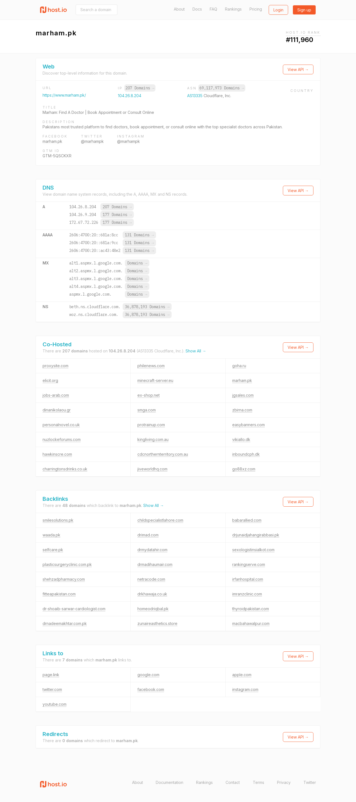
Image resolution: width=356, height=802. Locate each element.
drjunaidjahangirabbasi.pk (255, 535)
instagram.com (245, 689)
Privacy (284, 782)
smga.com (146, 410)
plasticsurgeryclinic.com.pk (67, 564)
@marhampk (92, 141)
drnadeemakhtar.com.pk (65, 623)
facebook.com (150, 689)
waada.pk (51, 535)
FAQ (213, 9)
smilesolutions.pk (58, 520)
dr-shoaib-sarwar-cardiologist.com (74, 608)
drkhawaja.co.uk (152, 594)
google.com (148, 674)
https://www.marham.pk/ (64, 95)
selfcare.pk (53, 549)
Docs (197, 9)
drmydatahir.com (152, 549)
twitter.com (52, 689)
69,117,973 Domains (221, 87)
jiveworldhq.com (152, 469)
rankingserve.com (248, 564)
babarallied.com (246, 520)
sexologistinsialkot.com (253, 549)
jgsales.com (243, 395)
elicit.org (50, 380)
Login (278, 10)
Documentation (169, 782)
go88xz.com (243, 469)
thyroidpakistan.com (250, 608)
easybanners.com (248, 424)
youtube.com (54, 704)
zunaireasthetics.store (157, 623)
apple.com (241, 674)
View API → (298, 69)
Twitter (309, 782)
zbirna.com (242, 410)
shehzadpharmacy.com (64, 579)
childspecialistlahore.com (160, 520)
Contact (233, 782)
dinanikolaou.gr (57, 410)
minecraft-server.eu (155, 380)
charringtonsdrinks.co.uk (65, 469)
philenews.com (151, 365)
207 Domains (139, 87)
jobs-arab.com (56, 395)
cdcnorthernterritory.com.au (162, 454)
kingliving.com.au (153, 439)
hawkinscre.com (57, 454)
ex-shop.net (148, 395)
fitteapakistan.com (59, 594)
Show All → (196, 351)
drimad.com (148, 535)
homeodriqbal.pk (153, 608)
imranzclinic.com (247, 594)
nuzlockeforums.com (62, 439)
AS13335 (195, 95)
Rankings (233, 9)
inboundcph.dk (246, 454)
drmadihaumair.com (154, 564)
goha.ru (239, 365)
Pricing (255, 9)
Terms (258, 782)
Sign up (304, 10)
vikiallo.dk (241, 439)
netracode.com (151, 579)
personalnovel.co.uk (61, 424)
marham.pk (52, 141)
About (179, 9)
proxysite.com (55, 365)
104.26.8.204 (129, 95)
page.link (51, 674)
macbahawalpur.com (251, 623)
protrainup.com (151, 424)
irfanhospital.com (247, 579)
